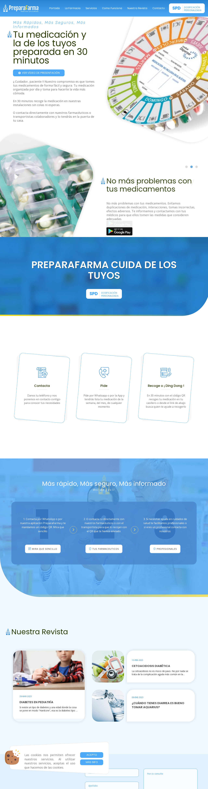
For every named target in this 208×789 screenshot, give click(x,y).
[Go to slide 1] (186, 167)
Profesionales (165, 548)
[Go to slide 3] (196, 167)
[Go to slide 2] (191, 167)
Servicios (91, 8)
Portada (54, 8)
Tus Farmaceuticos (104, 548)
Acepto (91, 755)
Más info (92, 762)
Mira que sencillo (42, 548)
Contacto (158, 8)
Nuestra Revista (137, 8)
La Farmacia (72, 8)
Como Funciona (112, 8)
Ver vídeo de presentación (39, 73)
